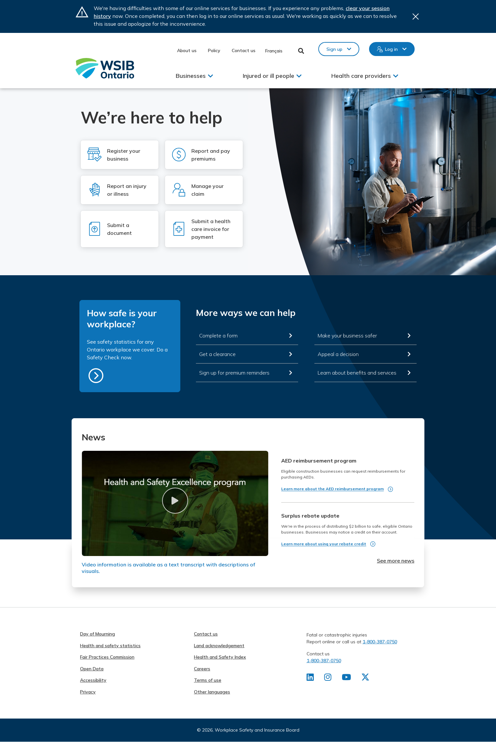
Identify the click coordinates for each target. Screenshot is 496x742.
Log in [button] (391, 49)
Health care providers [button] (361, 75)
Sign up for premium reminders (234, 372)
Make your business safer (347, 335)
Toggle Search (301, 50)
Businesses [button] (191, 75)
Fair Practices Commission (107, 657)
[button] (175, 500)
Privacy (88, 692)
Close (415, 16)
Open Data (91, 669)
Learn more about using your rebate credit (323, 543)
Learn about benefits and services (357, 372)
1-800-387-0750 (380, 642)
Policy (214, 50)
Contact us (243, 50)
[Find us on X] (366, 678)
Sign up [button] (334, 49)
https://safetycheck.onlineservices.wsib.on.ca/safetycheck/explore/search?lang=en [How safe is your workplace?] (96, 375)
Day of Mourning (97, 634)
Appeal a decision (338, 354)
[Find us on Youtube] (347, 678)
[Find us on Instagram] (328, 678)
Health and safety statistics (110, 646)
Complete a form (218, 335)
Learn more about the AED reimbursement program (332, 488)
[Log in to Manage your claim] (204, 190)
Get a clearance (217, 354)
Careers (202, 669)
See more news (395, 560)
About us (187, 50)
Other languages (212, 692)
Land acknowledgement (219, 646)
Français (273, 51)
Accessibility (93, 680)
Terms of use (207, 680)
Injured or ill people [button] (268, 75)
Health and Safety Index (220, 657)
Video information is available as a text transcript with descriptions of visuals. (168, 567)
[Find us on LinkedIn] (310, 678)
